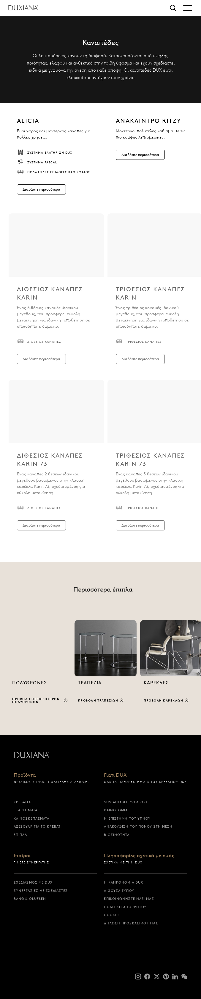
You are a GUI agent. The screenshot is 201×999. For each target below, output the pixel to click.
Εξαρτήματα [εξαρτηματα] (25, 810)
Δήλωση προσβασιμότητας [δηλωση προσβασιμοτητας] (131, 923)
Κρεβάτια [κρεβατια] (22, 802)
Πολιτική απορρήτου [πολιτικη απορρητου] (125, 907)
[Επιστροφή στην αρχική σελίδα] (23, 7)
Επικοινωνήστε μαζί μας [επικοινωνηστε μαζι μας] (129, 899)
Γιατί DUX (115, 775)
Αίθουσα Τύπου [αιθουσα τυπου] (119, 891)
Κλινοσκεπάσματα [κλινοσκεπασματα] (32, 818)
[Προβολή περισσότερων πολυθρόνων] (40, 664)
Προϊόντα (25, 775)
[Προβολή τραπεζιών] (106, 664)
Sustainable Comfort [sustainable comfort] (126, 802)
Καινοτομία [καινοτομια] (116, 810)
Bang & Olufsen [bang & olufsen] (30, 899)
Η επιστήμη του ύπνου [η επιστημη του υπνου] (127, 818)
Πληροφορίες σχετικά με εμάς (139, 855)
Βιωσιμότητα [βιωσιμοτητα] (116, 835)
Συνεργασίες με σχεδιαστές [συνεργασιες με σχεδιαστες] (41, 891)
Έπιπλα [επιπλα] (20, 835)
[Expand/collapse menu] (188, 8)
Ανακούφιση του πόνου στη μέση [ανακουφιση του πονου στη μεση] (138, 826)
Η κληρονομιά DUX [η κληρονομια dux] (123, 882)
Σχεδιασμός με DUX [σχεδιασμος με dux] (33, 882)
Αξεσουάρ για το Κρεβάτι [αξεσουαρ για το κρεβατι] (38, 826)
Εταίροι (22, 855)
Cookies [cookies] (112, 915)
